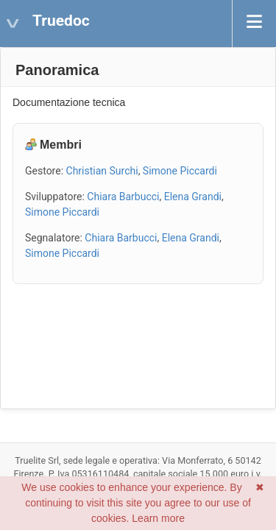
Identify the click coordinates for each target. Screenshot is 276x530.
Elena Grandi (193, 196)
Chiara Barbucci (123, 196)
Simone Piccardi (180, 171)
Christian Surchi (102, 171)
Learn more (158, 518)
